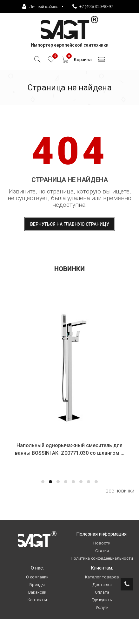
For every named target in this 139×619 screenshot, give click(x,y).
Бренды (37, 584)
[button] (43, 482)
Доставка (102, 584)
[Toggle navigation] (102, 61)
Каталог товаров (102, 577)
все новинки (120, 491)
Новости (101, 543)
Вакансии (37, 592)
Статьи (102, 550)
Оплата (102, 592)
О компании (37, 577)
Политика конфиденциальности (102, 558)
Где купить (102, 599)
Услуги (102, 607)
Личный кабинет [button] (41, 7)
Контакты (37, 599)
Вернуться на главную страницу (69, 224)
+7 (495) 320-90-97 (92, 7)
